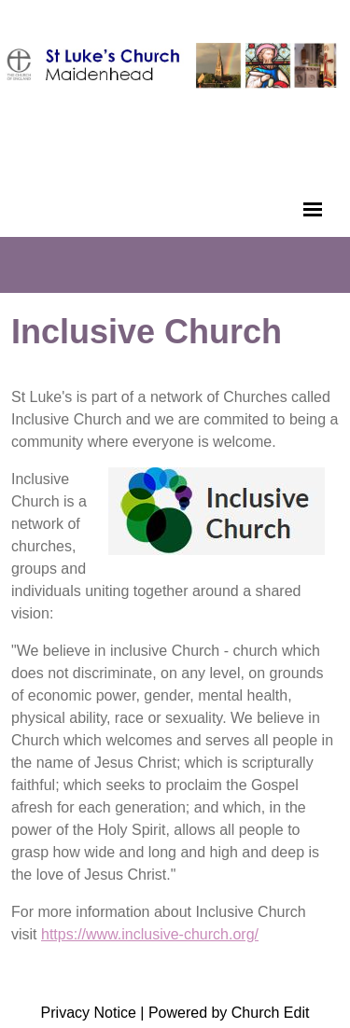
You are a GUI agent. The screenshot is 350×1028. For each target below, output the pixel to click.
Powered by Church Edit (229, 1013)
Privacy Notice (88, 1013)
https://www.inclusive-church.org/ (150, 934)
